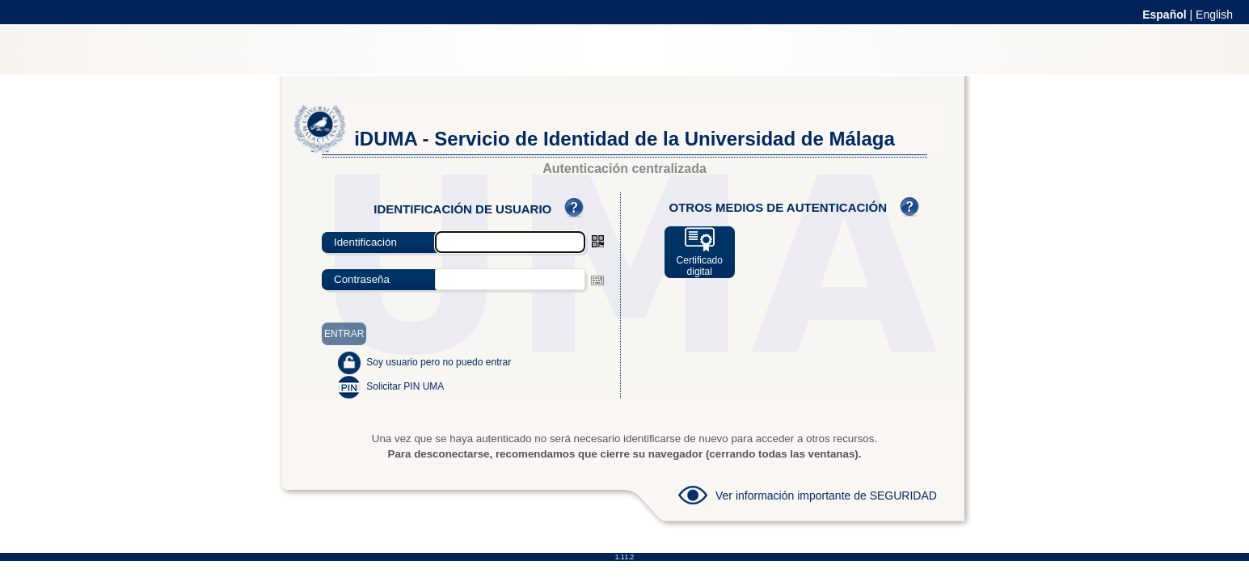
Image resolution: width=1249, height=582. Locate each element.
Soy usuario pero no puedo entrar (438, 362)
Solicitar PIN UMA (405, 386)
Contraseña (362, 279)
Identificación (365, 242)
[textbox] (510, 279)
